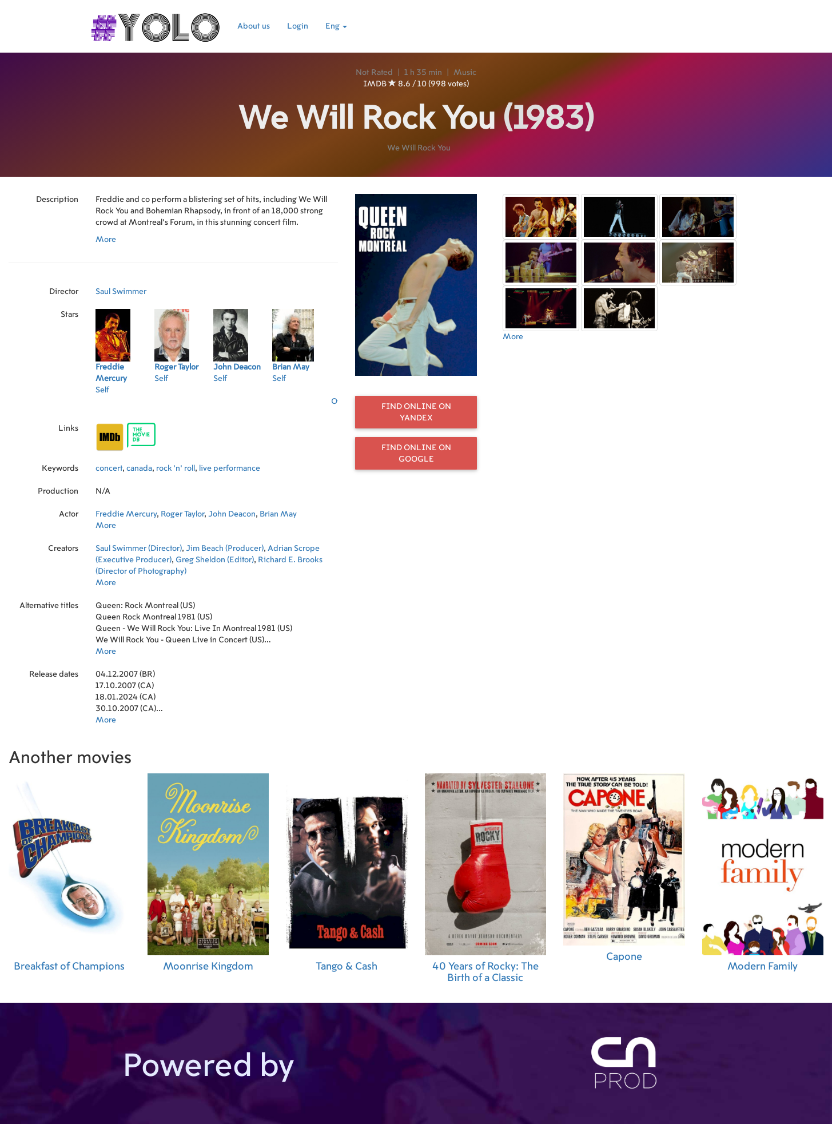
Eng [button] (336, 26)
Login (297, 26)
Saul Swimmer (120, 292)
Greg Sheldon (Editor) (215, 560)
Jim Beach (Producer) (225, 549)
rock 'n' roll (175, 468)
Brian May (278, 514)
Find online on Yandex (416, 412)
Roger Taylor (182, 514)
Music (464, 73)
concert (108, 468)
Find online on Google (416, 453)
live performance (229, 468)
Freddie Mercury (126, 514)
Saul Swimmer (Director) (138, 549)
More (105, 240)
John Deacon (232, 514)
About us (253, 26)
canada (139, 468)
